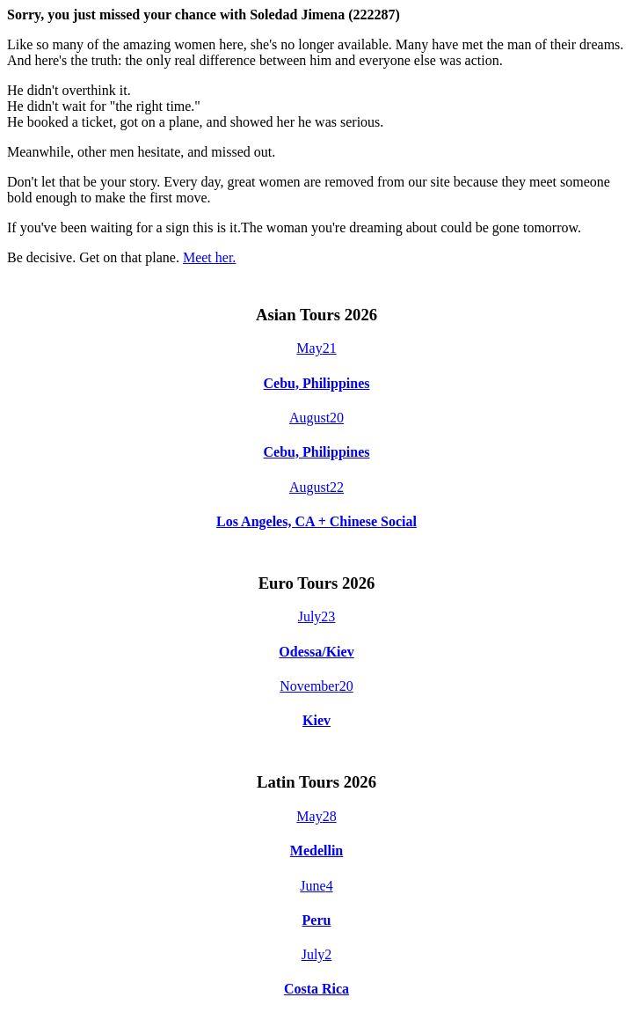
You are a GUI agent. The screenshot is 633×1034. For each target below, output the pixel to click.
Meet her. (209, 257)
